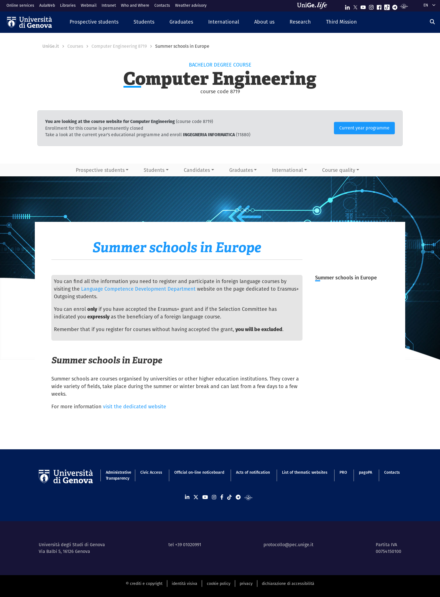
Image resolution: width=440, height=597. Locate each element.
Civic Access (151, 472)
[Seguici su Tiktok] (387, 6)
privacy (246, 583)
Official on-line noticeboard (199, 472)
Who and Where (135, 5)
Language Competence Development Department (138, 288)
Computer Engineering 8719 (119, 46)
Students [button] (154, 170)
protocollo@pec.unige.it (288, 544)
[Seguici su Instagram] (371, 6)
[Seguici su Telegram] (395, 6)
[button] (94, 22)
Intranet (109, 5)
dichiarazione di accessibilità (288, 583)
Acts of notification (253, 472)
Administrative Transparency (117, 475)
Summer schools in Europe (346, 277)
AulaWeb (47, 5)
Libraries (68, 5)
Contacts (162, 5)
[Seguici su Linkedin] (347, 6)
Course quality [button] (338, 170)
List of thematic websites (304, 472)
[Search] (432, 21)
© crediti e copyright (144, 583)
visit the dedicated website (134, 406)
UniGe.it (50, 46)
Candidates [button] (197, 170)
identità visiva (184, 583)
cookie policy (218, 583)
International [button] (287, 170)
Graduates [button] (241, 170)
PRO (343, 472)
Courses (75, 46)
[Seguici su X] (355, 6)
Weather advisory (191, 5)
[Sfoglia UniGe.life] (314, 5)
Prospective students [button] (100, 170)
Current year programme (364, 128)
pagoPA (365, 472)
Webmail (89, 5)
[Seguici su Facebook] (379, 6)
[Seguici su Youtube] (363, 6)
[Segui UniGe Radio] (404, 6)
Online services (20, 5)
